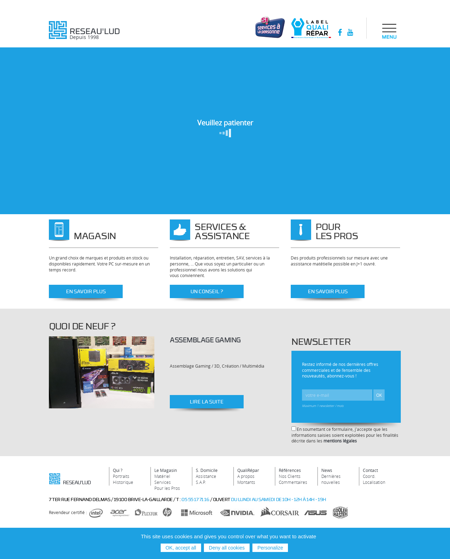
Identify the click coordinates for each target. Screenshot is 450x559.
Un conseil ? (207, 291)
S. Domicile (207, 470)
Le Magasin (165, 470)
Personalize (270, 548)
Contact (370, 470)
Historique (123, 482)
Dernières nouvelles (331, 479)
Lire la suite (207, 401)
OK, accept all (181, 548)
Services (162, 482)
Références (290, 470)
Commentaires (293, 482)
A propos (246, 476)
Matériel (162, 476)
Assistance (206, 476)
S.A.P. (201, 482)
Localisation (374, 482)
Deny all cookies (227, 548)
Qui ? (117, 470)
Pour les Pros (167, 488)
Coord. (369, 476)
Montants (246, 482)
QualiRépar (248, 470)
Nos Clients (290, 476)
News (326, 470)
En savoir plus (86, 291)
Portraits (121, 476)
